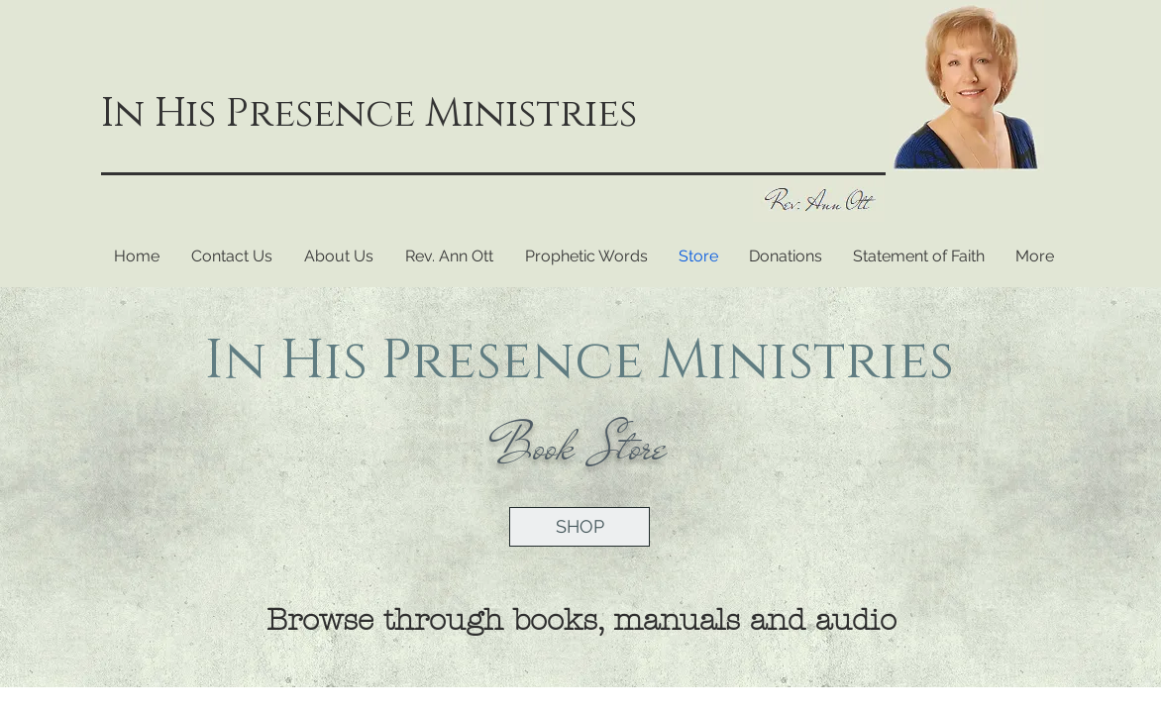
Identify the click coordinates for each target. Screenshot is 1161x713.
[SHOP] (579, 527)
